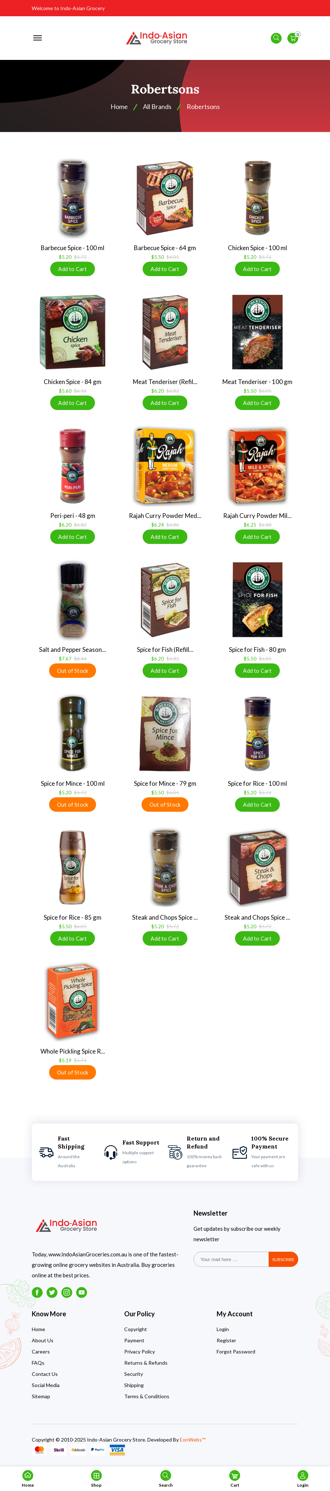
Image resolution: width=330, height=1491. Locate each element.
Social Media (46, 1385)
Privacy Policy (139, 1351)
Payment (134, 1340)
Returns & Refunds (146, 1363)
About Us (42, 1340)
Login (223, 1329)
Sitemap (41, 1396)
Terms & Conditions (146, 1396)
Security (133, 1374)
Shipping (134, 1385)
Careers (41, 1351)
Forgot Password (236, 1351)
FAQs (38, 1363)
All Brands (157, 106)
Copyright (135, 1329)
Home (38, 1329)
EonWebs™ (192, 1439)
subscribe (283, 1259)
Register (226, 1340)
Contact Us (45, 1374)
